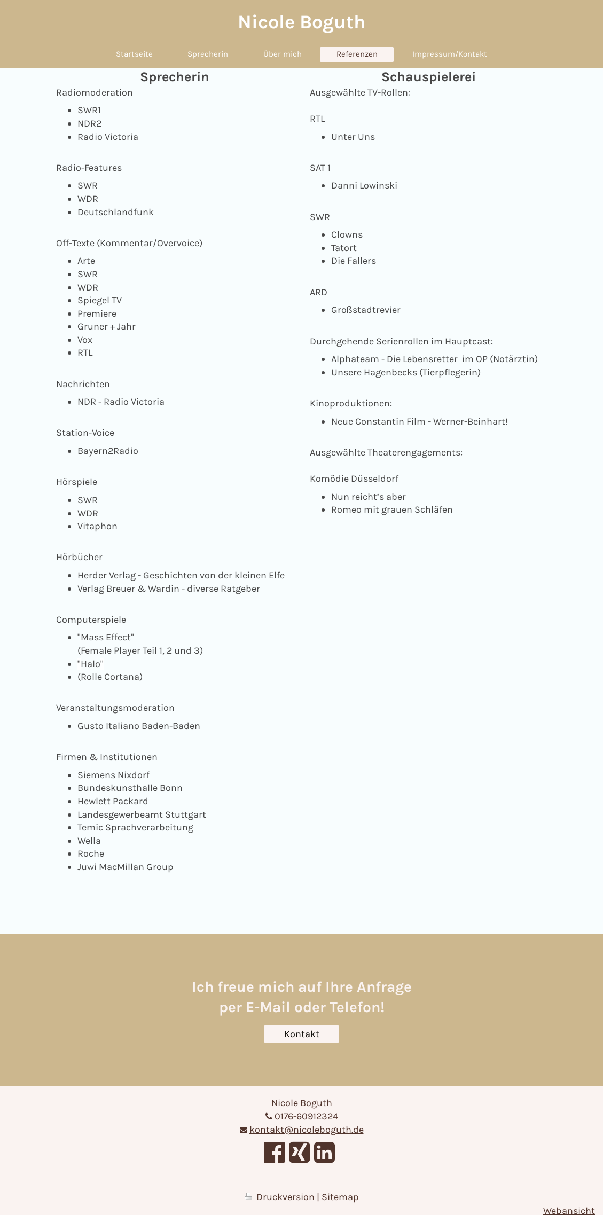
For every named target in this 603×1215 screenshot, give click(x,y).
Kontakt (301, 1034)
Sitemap (340, 1197)
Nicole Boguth (301, 22)
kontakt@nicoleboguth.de (306, 1129)
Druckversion (281, 1197)
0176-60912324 (306, 1116)
